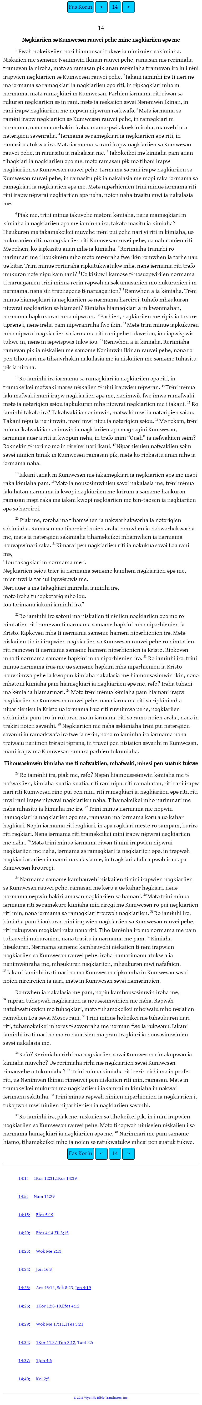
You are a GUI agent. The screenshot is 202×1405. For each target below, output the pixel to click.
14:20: (24, 1233)
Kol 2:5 (42, 1379)
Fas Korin (80, 6)
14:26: (24, 1306)
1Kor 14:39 (66, 1178)
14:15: (24, 1215)
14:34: (24, 1342)
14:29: (24, 1324)
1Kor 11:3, (46, 1342)
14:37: (24, 1361)
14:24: (24, 1269)
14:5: (23, 1196)
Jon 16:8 (44, 1269)
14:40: (24, 1379)
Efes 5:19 (44, 1215)
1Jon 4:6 (44, 1361)
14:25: (24, 1288)
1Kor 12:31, (45, 1178)
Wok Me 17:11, (50, 1324)
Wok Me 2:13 (49, 1251)
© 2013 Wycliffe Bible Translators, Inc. (101, 1398)
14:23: (24, 1251)
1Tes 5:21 (74, 1324)
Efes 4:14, (45, 1233)
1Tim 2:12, (66, 1342)
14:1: (23, 1178)
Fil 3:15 (61, 1233)
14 (115, 6)
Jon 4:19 (83, 1288)
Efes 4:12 (70, 1306)
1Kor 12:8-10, (49, 1306)
